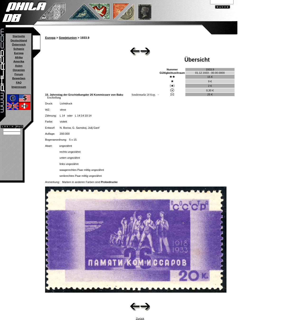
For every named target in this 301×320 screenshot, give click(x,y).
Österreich (19, 44)
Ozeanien (19, 70)
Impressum (18, 86)
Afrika (19, 57)
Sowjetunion (68, 37)
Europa (19, 53)
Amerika (18, 61)
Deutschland (18, 40)
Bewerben (18, 78)
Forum (18, 74)
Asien (18, 65)
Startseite (19, 36)
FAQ (19, 82)
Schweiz (18, 48)
